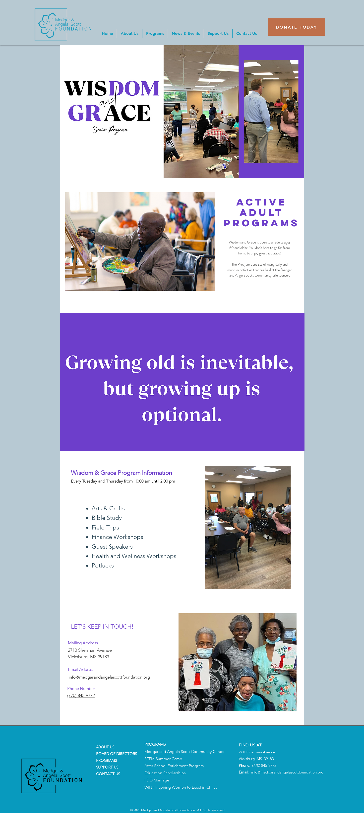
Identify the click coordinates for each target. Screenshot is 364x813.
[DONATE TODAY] (296, 27)
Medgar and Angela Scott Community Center (184, 751)
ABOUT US (105, 747)
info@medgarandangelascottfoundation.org (287, 772)
